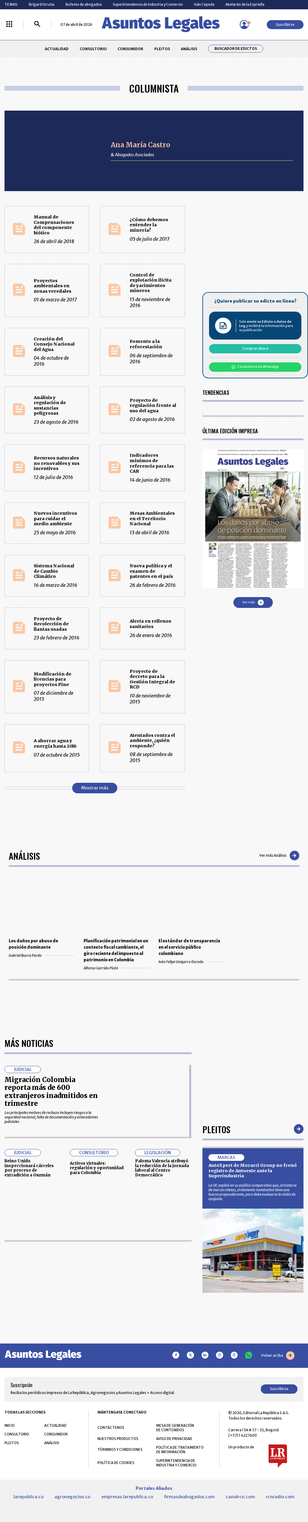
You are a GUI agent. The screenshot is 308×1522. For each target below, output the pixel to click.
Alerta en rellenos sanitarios (150, 623)
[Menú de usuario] (244, 25)
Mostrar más (94, 788)
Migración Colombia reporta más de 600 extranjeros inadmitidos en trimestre (51, 1091)
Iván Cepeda (204, 4)
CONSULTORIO (93, 49)
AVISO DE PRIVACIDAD (174, 1438)
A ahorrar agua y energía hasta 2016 (55, 743)
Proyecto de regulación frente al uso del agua (153, 405)
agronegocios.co (72, 1496)
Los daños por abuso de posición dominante (33, 944)
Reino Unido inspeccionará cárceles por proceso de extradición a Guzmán (29, 1168)
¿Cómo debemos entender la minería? (149, 225)
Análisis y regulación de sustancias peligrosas (50, 405)
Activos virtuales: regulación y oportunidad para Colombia (97, 1168)
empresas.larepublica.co (127, 1496)
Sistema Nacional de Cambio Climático (54, 571)
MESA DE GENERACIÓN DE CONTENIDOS (175, 1427)
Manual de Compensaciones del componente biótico (54, 225)
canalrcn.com (240, 1496)
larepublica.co (29, 1496)
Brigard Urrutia (41, 4)
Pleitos (216, 1129)
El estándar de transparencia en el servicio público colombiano (189, 947)
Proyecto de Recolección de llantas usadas (51, 624)
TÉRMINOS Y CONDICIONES (120, 1449)
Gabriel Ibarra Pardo (42, 955)
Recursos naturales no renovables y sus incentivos (56, 463)
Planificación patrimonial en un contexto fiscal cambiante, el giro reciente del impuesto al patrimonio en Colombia (116, 950)
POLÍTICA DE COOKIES (115, 1462)
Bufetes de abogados (84, 4)
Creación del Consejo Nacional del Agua (54, 344)
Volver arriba (277, 1355)
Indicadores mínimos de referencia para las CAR (152, 463)
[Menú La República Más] (9, 24)
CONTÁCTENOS (110, 1427)
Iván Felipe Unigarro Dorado (191, 961)
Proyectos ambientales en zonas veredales (52, 286)
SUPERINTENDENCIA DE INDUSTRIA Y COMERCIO (176, 1462)
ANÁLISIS (189, 49)
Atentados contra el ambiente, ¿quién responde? (152, 741)
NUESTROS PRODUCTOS (117, 1438)
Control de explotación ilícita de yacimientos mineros (150, 283)
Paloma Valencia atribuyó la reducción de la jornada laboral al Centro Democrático (162, 1168)
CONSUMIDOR (130, 49)
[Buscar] (37, 24)
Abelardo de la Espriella (244, 4)
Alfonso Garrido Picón (116, 968)
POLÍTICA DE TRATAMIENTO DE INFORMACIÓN (180, 1449)
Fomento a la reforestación (146, 344)
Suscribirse (285, 24)
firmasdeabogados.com (189, 1496)
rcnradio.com (280, 1496)
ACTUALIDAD (57, 49)
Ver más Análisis (279, 855)
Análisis (24, 855)
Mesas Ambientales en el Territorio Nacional (152, 518)
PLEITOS (162, 49)
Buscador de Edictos (235, 49)
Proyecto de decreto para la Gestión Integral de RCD (152, 679)
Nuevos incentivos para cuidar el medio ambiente (55, 518)
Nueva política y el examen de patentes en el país (151, 571)
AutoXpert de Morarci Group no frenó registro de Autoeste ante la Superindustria (252, 1171)
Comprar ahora (255, 348)
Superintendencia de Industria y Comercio (148, 4)
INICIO (10, 1425)
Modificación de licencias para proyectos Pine (52, 679)
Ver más (253, 602)
